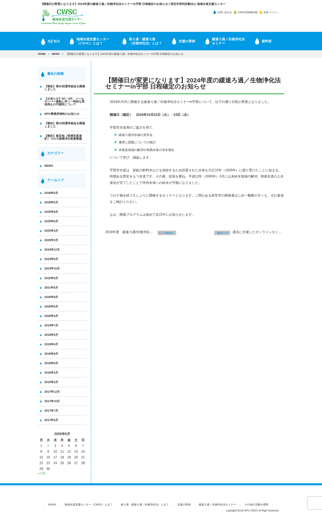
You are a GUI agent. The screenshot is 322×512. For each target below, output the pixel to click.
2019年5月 (51, 334)
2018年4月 (51, 372)
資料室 (266, 41)
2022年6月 (51, 278)
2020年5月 (51, 316)
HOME (42, 53)
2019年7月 (51, 325)
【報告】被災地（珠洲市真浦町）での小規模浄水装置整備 (63, 137)
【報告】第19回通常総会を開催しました (64, 125)
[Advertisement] (189, 278)
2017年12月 (52, 391)
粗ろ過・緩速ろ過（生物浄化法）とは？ (145, 41)
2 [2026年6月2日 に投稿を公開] (48, 446)
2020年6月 (51, 306)
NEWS (54, 41)
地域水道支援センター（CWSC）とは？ (92, 41)
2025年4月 (51, 230)
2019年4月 (51, 344)
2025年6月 (51, 221)
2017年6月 (51, 420)
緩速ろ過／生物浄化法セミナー (217, 504)
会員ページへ (270, 12)
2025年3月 (51, 240)
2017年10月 (52, 401)
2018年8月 (51, 353)
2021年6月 (51, 287)
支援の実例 (187, 41)
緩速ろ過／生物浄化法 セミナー (228, 41)
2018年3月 (51, 382)
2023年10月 (52, 268)
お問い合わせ (224, 12)
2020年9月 (51, 297)
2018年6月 (51, 363)
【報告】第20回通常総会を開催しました (64, 88)
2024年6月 (51, 259)
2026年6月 (51, 192)
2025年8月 (51, 211)
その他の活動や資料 (256, 504)
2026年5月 (51, 202)
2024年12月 (52, 249)
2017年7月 (51, 410)
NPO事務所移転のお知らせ (61, 113)
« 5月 (42, 473)
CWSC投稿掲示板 (248, 12)
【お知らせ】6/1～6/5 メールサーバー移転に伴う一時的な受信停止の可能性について (64, 101)
